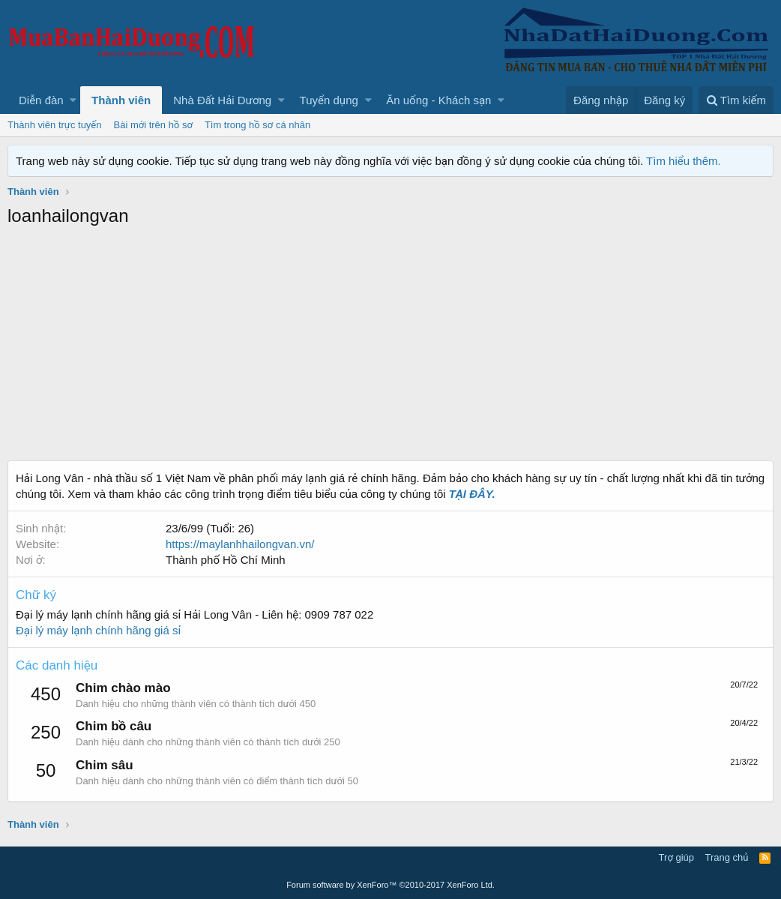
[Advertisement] (390, 348)
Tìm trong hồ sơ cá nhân (257, 124)
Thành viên (121, 100)
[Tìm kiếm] (736, 100)
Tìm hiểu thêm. (683, 160)
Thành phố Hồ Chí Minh (226, 559)
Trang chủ (727, 857)
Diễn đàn (41, 100)
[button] (73, 100)
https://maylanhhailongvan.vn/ (240, 544)
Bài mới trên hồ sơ (153, 124)
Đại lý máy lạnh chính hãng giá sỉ (98, 630)
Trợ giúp (676, 857)
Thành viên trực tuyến (54, 124)
